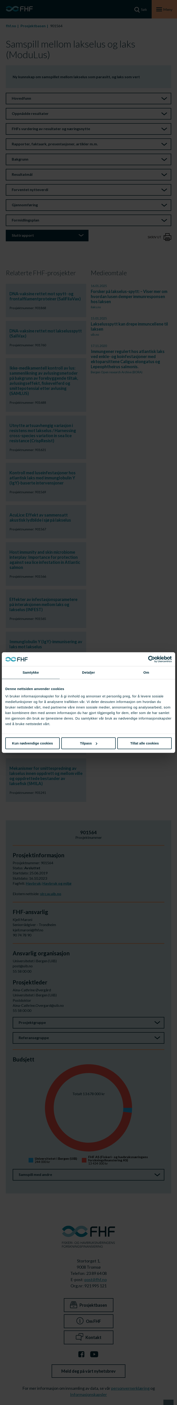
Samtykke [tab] (31, 672)
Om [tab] (146, 672)
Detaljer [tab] (88, 672)
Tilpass (88, 743)
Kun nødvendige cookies (32, 743)
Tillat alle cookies (144, 743)
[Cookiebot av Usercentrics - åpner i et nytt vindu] (151, 659)
